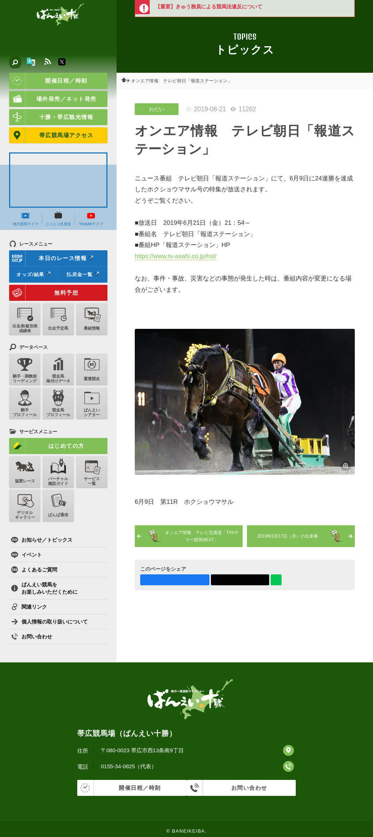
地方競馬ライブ (25, 218)
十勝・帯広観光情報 (51, 117)
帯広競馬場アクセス (51, 135)
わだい (156, 109)
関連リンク (29, 606)
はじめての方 (47, 446)
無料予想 (43, 293)
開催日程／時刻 (48, 81)
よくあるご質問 (34, 569)
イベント (26, 554)
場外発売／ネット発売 (53, 99)
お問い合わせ (31, 636)
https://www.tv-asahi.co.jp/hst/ (175, 256)
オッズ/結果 (33, 274)
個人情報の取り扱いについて (49, 621)
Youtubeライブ (91, 218)
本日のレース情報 (51, 258)
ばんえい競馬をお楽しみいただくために (44, 588)
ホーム (127, 81)
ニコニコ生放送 (58, 218)
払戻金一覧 (83, 274)
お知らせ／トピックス (41, 539)
